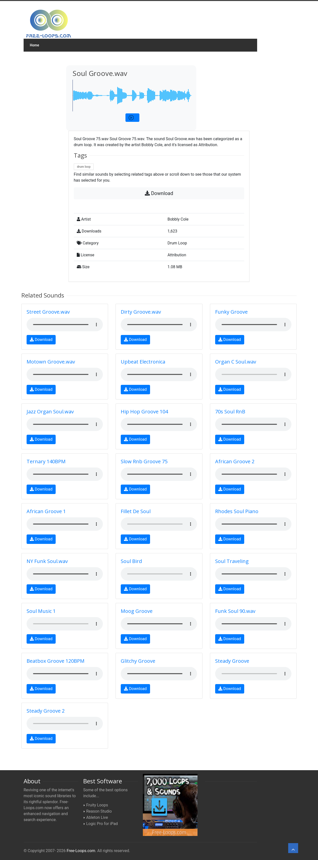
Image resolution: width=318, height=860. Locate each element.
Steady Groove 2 (46, 710)
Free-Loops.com (81, 850)
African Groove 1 (46, 511)
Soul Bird (131, 561)
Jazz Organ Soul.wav (50, 411)
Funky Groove (231, 311)
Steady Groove (232, 661)
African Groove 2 (234, 461)
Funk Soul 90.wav (235, 611)
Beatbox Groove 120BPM (55, 661)
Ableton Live (97, 817)
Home (34, 45)
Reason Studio (99, 811)
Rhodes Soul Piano (236, 511)
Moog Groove (137, 611)
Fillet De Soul (136, 511)
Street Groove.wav (48, 311)
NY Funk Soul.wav (47, 561)
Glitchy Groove (138, 661)
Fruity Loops (97, 805)
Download (159, 193)
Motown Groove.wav (51, 361)
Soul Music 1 (41, 611)
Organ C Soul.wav (235, 361)
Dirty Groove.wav (141, 311)
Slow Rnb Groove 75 (144, 461)
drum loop (84, 166)
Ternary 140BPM (46, 461)
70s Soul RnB (230, 411)
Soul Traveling (232, 561)
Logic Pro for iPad (102, 823)
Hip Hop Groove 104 (144, 411)
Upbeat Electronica (143, 361)
